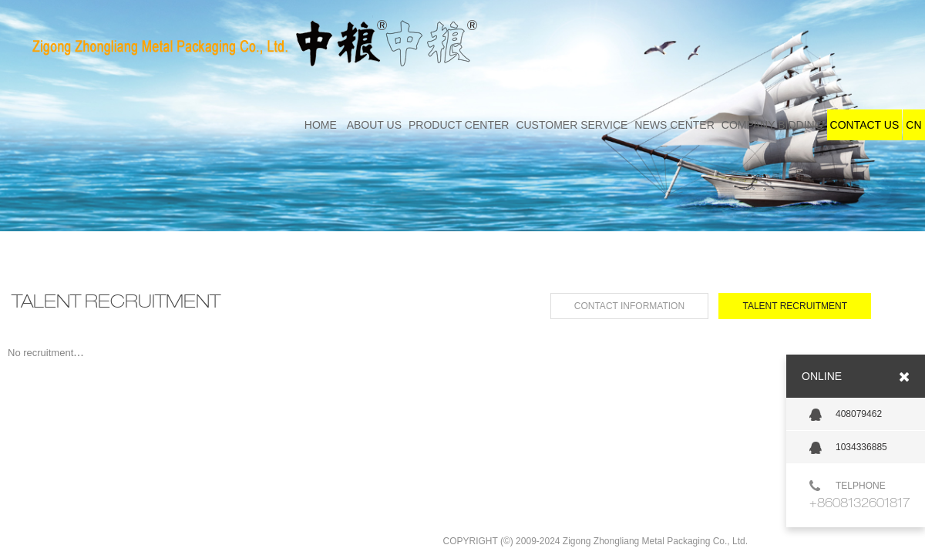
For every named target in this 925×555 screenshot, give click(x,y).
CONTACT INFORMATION (629, 306)
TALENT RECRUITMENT (794, 306)
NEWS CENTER (674, 125)
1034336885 (848, 448)
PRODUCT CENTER (459, 125)
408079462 (845, 415)
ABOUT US (374, 125)
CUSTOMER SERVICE (571, 125)
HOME (320, 125)
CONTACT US (865, 125)
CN (913, 125)
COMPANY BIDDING (772, 125)
